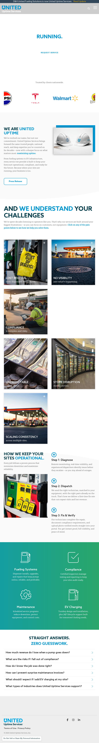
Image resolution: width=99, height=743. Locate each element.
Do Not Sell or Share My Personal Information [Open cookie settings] (21, 738)
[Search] (88, 8)
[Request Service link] (50, 53)
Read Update (79, 1)
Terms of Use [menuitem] (10, 728)
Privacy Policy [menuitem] (24, 728)
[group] (26, 262)
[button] (95, 7)
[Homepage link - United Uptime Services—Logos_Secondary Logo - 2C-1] (13, 724)
